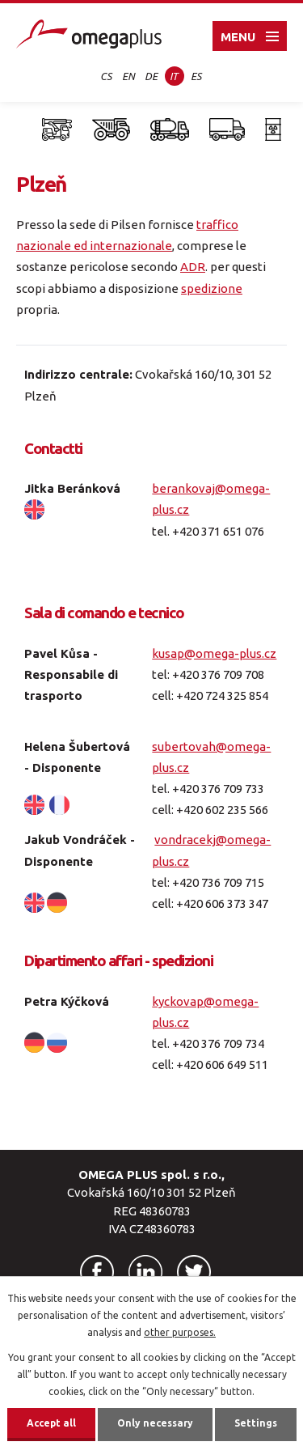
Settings (255, 1423)
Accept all (51, 1423)
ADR (192, 267)
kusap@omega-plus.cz (214, 653)
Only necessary (155, 1423)
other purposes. (180, 1332)
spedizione (211, 288)
